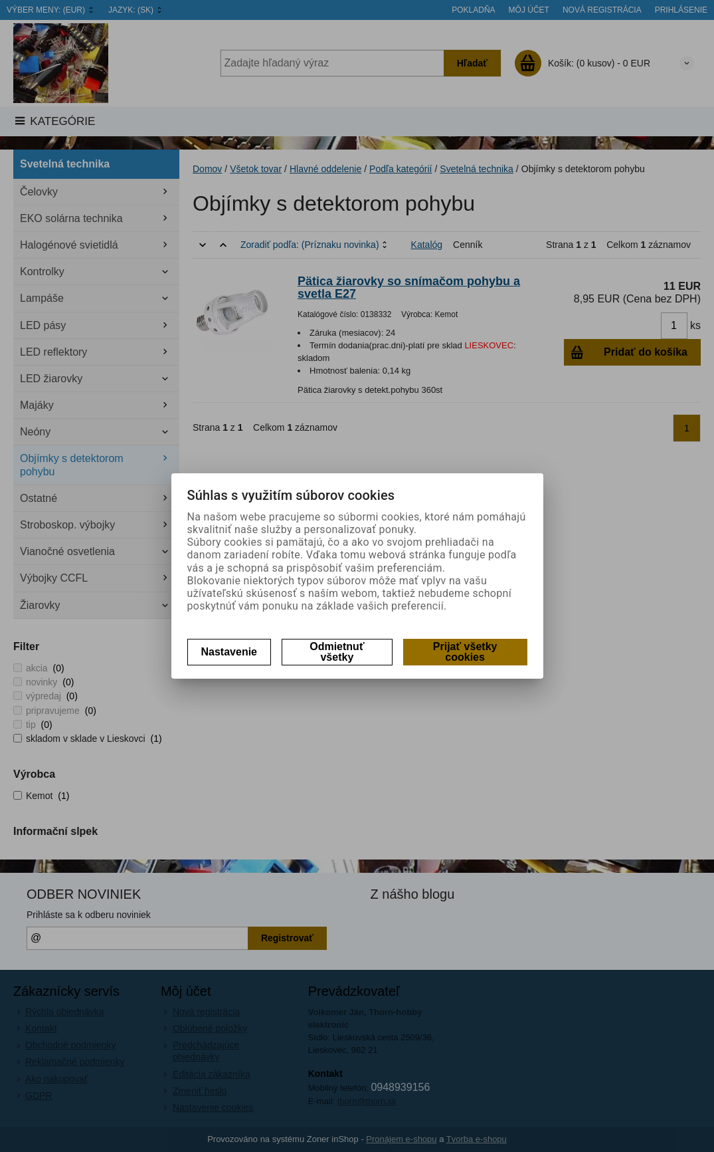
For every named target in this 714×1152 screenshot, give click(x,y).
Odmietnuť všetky (337, 652)
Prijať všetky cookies (465, 652)
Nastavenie (229, 651)
